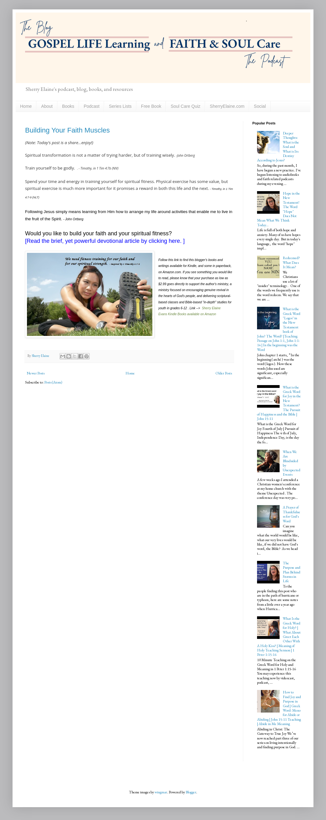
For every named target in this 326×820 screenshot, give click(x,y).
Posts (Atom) (53, 382)
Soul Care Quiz (185, 106)
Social (260, 106)
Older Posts (223, 373)
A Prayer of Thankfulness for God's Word (291, 514)
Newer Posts (36, 373)
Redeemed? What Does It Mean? (291, 262)
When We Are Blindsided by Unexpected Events (291, 463)
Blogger (191, 792)
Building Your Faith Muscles (67, 130)
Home (26, 106)
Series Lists (120, 106)
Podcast (92, 106)
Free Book (151, 106)
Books (68, 106)
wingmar (161, 792)
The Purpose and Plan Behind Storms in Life (291, 572)
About (47, 106)
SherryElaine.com (227, 106)
